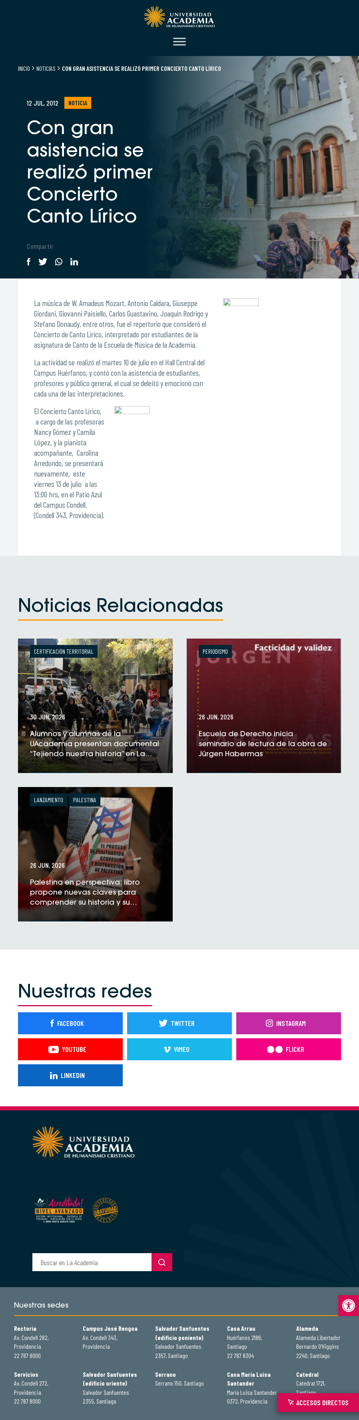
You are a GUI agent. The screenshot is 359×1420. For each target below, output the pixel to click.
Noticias (46, 68)
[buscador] (92, 1262)
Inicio (24, 68)
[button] (348, 1305)
